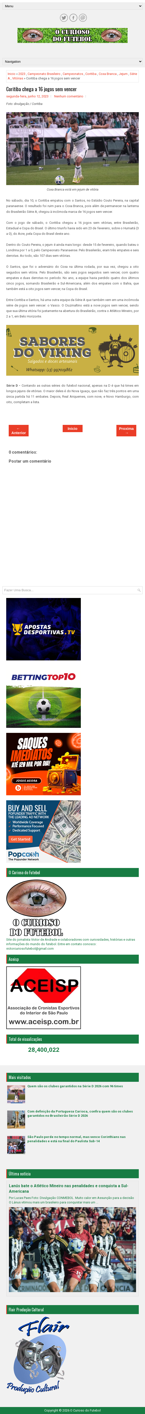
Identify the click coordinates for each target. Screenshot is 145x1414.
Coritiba (91, 74)
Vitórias (17, 78)
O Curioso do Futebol (85, 1410)
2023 (21, 74)
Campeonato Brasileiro (44, 74)
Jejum (123, 74)
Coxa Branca (108, 74)
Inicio (11, 74)
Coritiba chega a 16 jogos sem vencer (41, 89)
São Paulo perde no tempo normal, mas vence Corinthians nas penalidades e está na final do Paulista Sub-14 (76, 1139)
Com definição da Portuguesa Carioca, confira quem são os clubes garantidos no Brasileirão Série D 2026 (80, 1114)
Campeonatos (73, 74)
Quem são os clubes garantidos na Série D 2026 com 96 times (75, 1086)
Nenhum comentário (68, 96)
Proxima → (126, 430)
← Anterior (18, 430)
